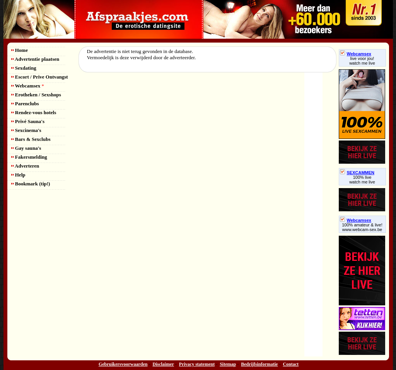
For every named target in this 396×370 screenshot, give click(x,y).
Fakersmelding (29, 157)
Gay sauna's (26, 148)
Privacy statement (197, 364)
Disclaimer (163, 364)
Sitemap (228, 364)
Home (19, 50)
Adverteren (25, 166)
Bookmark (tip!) (30, 184)
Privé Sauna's (27, 121)
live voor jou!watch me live (362, 60)
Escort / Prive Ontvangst (39, 77)
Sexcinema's (26, 130)
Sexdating (23, 68)
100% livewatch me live (362, 179)
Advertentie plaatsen (35, 59)
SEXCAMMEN (357, 172)
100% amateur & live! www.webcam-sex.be (362, 227)
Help (18, 175)
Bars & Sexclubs (31, 139)
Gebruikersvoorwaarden (123, 364)
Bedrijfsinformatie (259, 364)
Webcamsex (27, 86)
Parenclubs (25, 103)
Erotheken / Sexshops (36, 95)
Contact (291, 364)
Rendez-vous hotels (33, 112)
